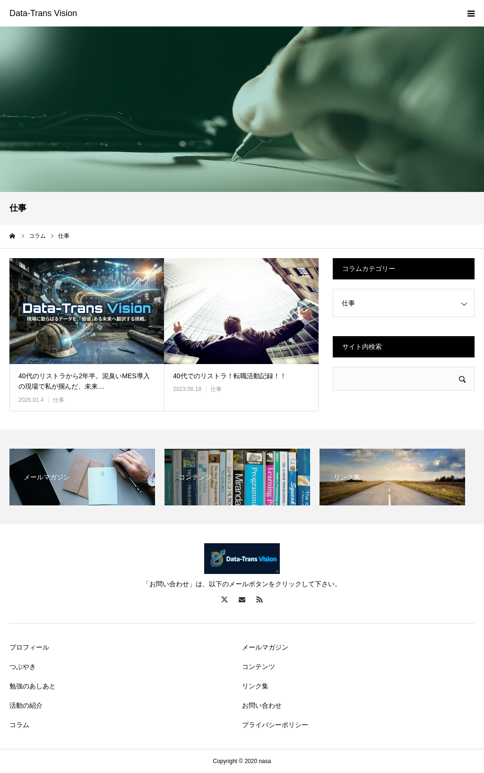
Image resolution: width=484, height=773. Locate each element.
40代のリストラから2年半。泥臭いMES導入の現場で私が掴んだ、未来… (84, 381)
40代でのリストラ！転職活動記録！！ (229, 376)
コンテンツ (258, 666)
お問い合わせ (262, 705)
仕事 (58, 400)
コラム (19, 725)
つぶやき (22, 666)
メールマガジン (265, 647)
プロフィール (29, 647)
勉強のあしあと (32, 686)
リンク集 (255, 686)
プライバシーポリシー (275, 725)
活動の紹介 (26, 705)
